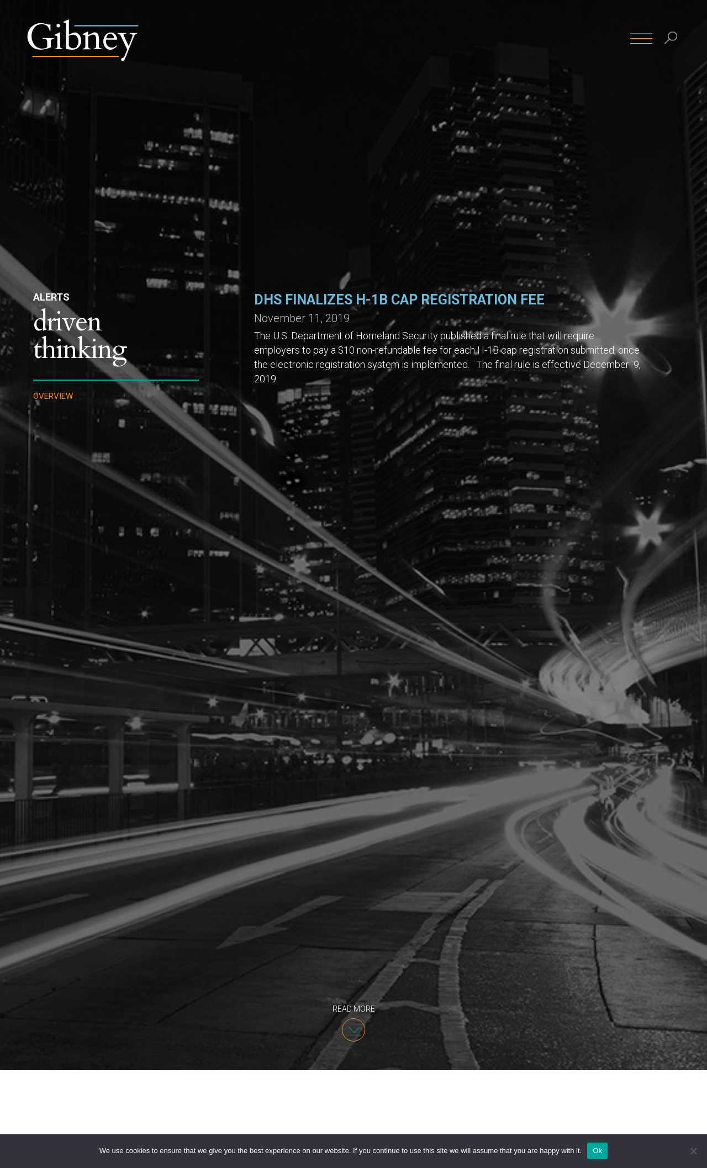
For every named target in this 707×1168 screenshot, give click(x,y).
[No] (693, 1150)
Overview (53, 396)
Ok (597, 1150)
